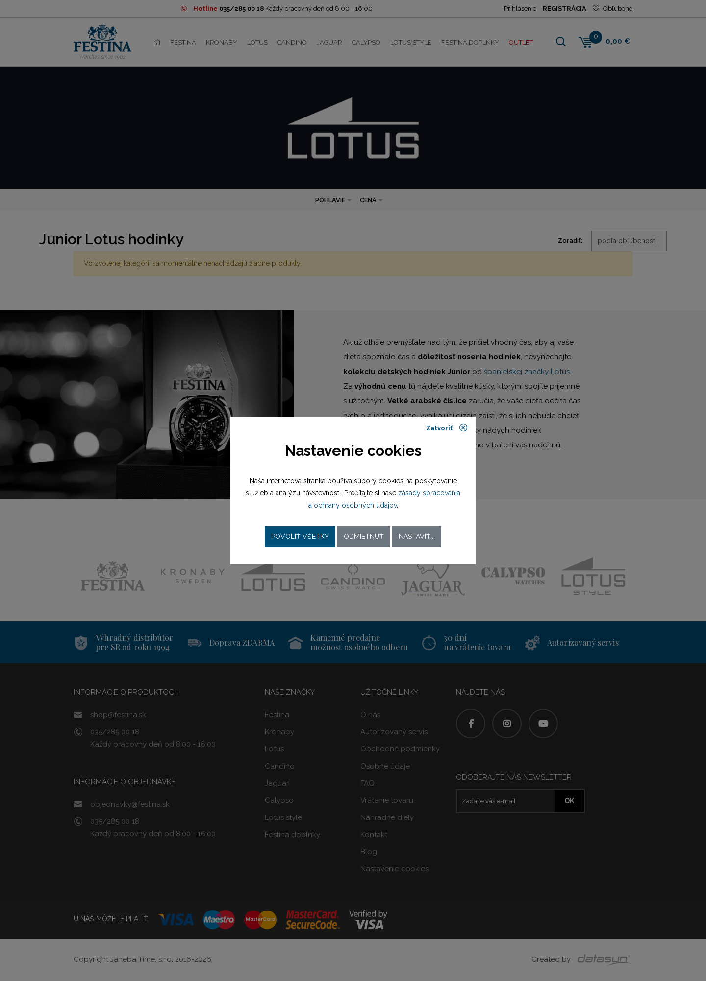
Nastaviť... (417, 536)
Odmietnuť (364, 536)
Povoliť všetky (300, 536)
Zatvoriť (447, 427)
